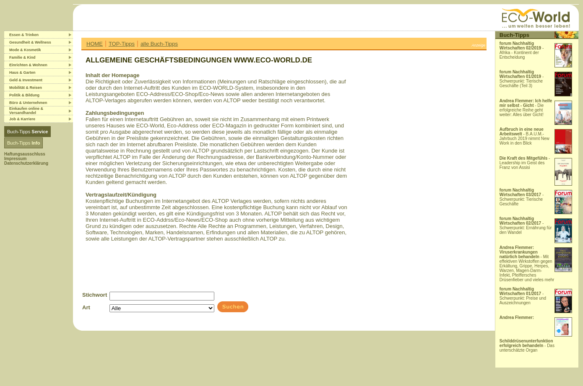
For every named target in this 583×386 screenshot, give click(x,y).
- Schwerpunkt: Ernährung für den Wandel (526, 225)
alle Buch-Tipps (159, 44)
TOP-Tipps (122, 44)
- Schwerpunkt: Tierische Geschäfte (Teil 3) (522, 79)
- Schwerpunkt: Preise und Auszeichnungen (523, 296)
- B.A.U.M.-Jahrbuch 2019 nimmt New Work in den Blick (524, 136)
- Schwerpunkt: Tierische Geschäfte (522, 197)
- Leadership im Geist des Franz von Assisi (525, 163)
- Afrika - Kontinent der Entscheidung (522, 50)
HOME (94, 44)
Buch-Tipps (27, 131)
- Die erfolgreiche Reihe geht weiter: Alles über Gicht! (526, 107)
